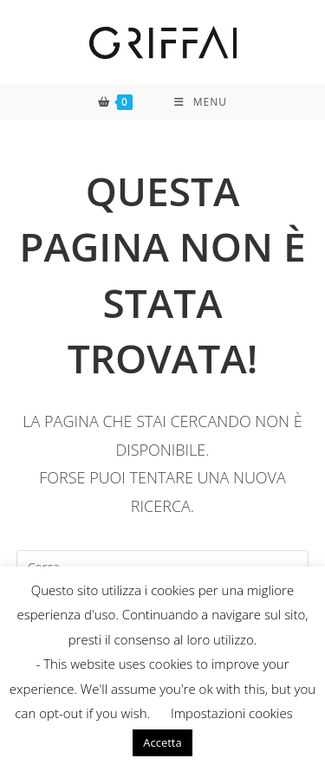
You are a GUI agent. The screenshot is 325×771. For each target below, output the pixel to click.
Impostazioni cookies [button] (232, 713)
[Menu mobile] (200, 102)
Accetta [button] (162, 742)
